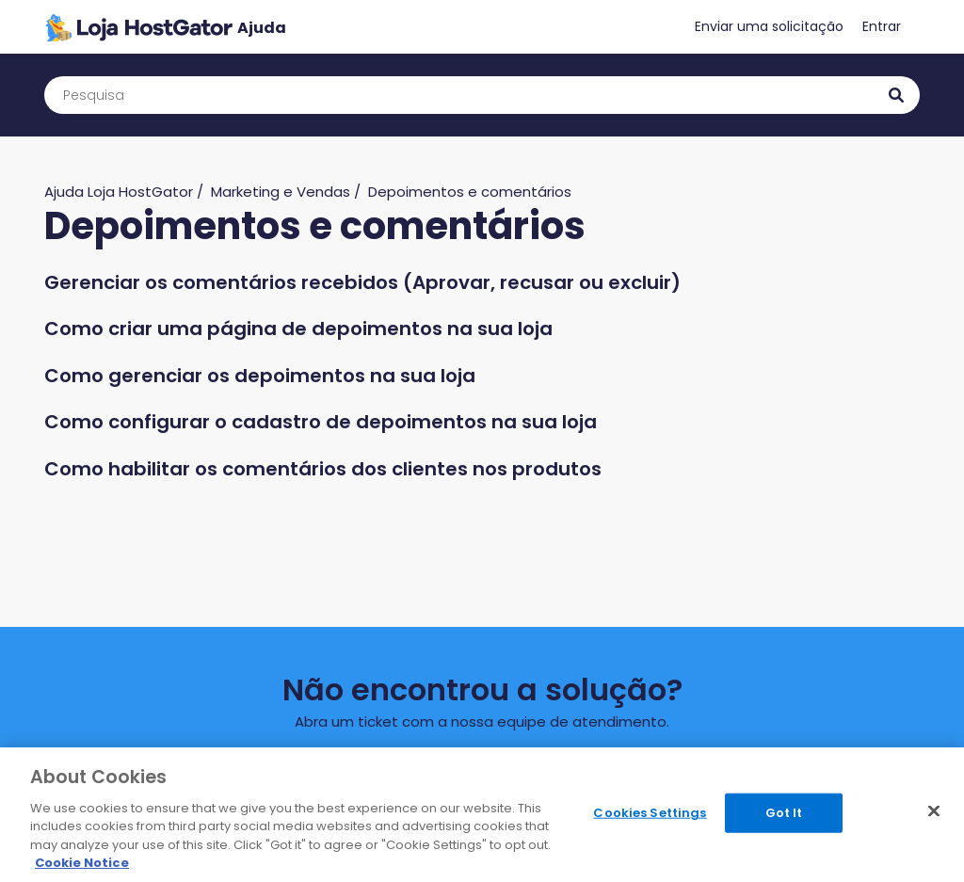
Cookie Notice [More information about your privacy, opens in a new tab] (82, 863)
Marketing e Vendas (280, 191)
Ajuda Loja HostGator (118, 191)
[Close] (934, 811)
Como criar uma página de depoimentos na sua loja (298, 328)
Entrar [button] (881, 26)
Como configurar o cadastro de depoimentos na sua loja (320, 422)
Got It (784, 813)
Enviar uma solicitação (769, 26)
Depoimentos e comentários (469, 191)
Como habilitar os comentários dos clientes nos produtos (323, 469)
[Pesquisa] (482, 95)
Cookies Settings (649, 813)
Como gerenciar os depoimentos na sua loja (259, 375)
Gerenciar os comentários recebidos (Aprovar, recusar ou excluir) (362, 282)
